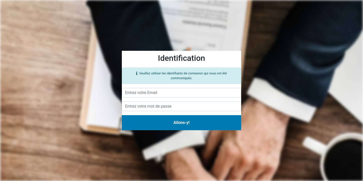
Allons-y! (181, 122)
